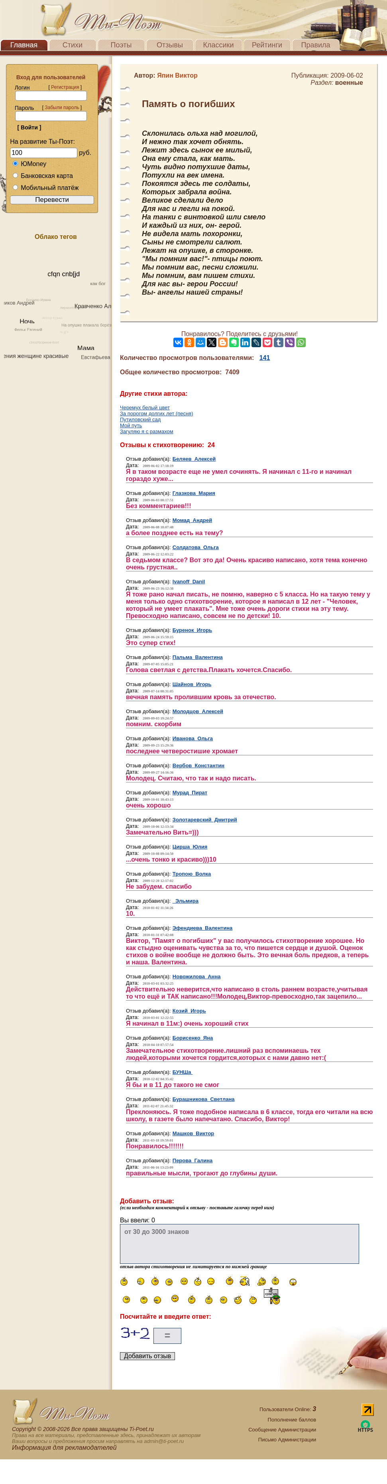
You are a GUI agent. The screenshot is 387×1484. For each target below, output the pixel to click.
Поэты (121, 45)
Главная (24, 45)
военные (349, 82)
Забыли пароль (62, 107)
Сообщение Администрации (282, 1430)
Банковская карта (42, 175)
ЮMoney (29, 163)
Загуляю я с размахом (146, 431)
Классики (218, 45)
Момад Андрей (192, 520)
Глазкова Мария (194, 493)
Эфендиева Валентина (203, 928)
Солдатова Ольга (196, 547)
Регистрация (65, 87)
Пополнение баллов (292, 1420)
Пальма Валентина (198, 657)
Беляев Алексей (194, 459)
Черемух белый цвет (145, 408)
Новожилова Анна (197, 977)
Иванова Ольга (193, 738)
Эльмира (185, 901)
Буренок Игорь (192, 630)
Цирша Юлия (190, 847)
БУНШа (183, 1072)
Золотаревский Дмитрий (205, 820)
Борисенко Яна (193, 1038)
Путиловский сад (140, 419)
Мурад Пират (190, 793)
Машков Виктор (193, 1133)
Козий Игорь (189, 1011)
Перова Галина (193, 1160)
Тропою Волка (192, 874)
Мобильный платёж (45, 187)
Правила (315, 45)
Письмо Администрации (287, 1440)
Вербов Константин (198, 765)
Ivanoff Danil (189, 582)
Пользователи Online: (287, 1409)
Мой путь (131, 425)
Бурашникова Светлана (204, 1099)
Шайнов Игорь (192, 684)
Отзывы (170, 45)
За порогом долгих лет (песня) (156, 413)
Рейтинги (267, 45)
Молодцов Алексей (198, 711)
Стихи (73, 45)
